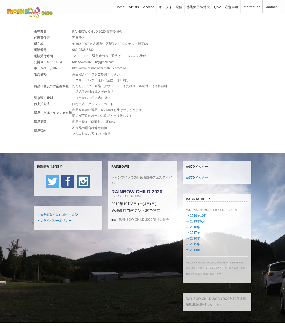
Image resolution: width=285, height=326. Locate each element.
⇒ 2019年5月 (195, 221)
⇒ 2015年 (193, 244)
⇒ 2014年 (193, 250)
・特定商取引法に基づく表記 (57, 215)
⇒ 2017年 (193, 232)
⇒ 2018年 (193, 227)
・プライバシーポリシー (54, 220)
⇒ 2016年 (193, 238)
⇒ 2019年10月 (196, 215)
